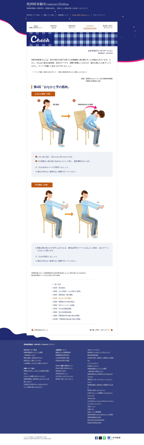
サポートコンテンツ (99, 15)
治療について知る (48, 15)
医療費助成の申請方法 (62, 355)
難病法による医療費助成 (63, 352)
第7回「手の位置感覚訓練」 (63, 308)
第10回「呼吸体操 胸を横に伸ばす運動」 (67, 319)
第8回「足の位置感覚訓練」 (63, 312)
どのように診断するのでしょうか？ (34, 376)
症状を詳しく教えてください (32, 360)
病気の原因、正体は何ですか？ (33, 358)
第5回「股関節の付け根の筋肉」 (64, 302)
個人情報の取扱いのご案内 (41, 437)
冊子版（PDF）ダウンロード (100, 330)
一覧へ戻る (57, 284)
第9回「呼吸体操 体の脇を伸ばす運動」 (67, 315)
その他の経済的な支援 (62, 358)
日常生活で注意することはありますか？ (36, 384)
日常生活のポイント (41, 330)
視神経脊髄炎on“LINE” (94, 417)
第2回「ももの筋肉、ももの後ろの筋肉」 (67, 291)
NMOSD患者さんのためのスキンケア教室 (100, 414)
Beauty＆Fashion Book (94, 422)
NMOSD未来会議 (93, 355)
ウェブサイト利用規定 (28, 437)
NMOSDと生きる (61, 371)
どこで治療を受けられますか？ (33, 387)
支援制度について (63, 15)
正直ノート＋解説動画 (94, 412)
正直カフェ (91, 409)
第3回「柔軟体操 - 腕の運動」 (63, 295)
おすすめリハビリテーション (64, 376)
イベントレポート (93, 363)
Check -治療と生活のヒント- (81, 15)
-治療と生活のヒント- (64, 368)
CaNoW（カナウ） (93, 366)
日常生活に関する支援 (62, 360)
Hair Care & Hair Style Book (96, 420)
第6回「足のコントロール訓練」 (64, 305)
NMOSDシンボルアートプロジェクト (99, 352)
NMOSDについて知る (33, 15)
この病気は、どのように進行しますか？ (36, 363)
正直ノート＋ (92, 406)
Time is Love (91, 398)
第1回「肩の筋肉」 (60, 288)
